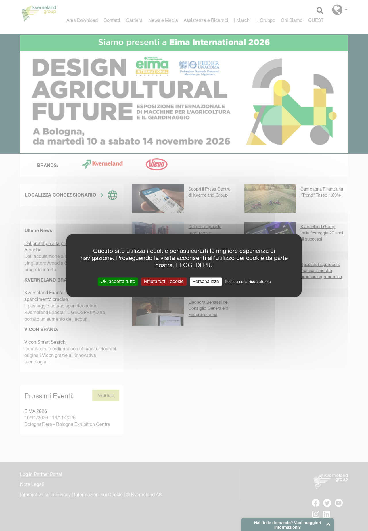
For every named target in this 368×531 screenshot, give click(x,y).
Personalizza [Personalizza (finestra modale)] (206, 281)
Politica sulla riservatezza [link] (248, 281)
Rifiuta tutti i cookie (164, 281)
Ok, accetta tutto (118, 281)
